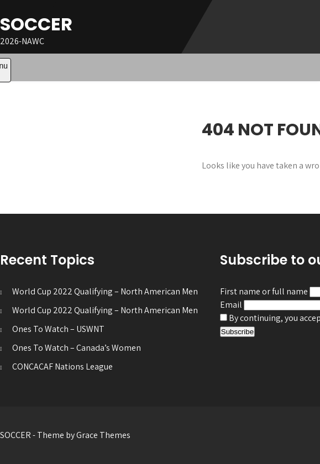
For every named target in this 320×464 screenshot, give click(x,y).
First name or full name (264, 291)
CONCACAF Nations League (62, 366)
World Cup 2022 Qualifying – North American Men (105, 291)
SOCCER (36, 24)
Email (231, 304)
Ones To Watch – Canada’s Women (76, 348)
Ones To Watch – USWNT (58, 329)
